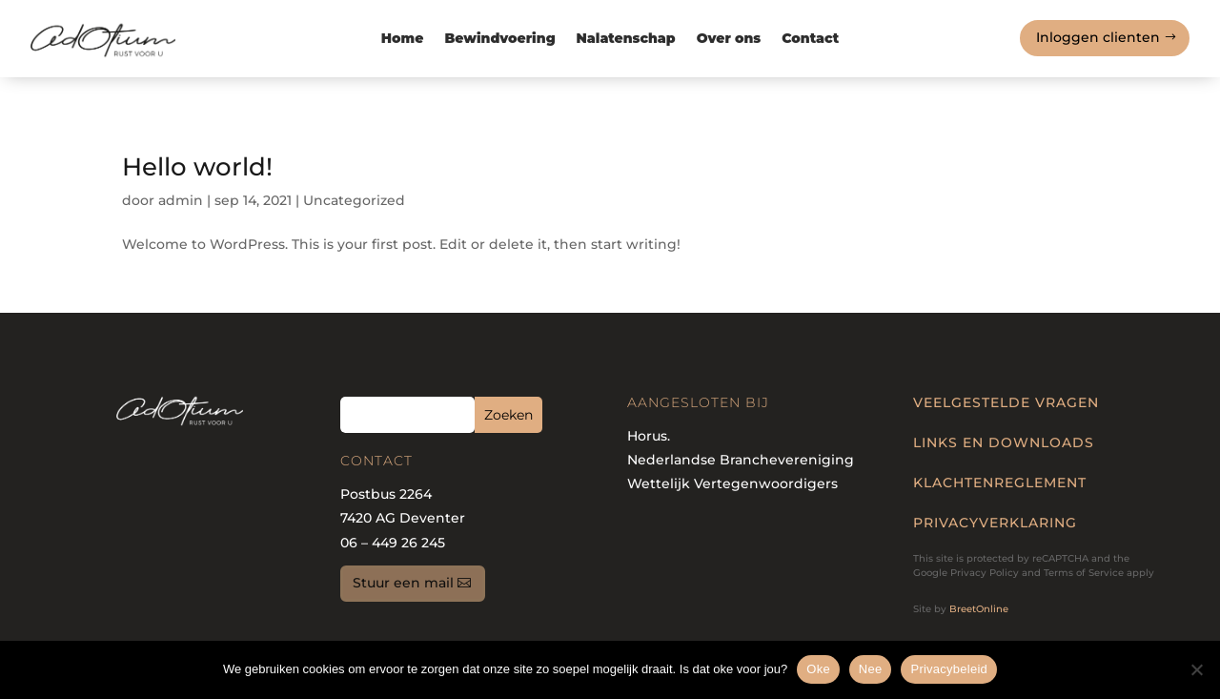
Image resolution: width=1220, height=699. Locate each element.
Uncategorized (354, 200)
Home (402, 39)
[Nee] (1196, 669)
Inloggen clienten (1098, 37)
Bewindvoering (499, 39)
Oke (818, 669)
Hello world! (197, 167)
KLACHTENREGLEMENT (1000, 482)
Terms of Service (1084, 572)
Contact (810, 39)
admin (180, 200)
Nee (871, 669)
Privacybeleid (948, 669)
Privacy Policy (984, 572)
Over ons (729, 39)
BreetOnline (978, 609)
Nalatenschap (626, 39)
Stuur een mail (403, 582)
